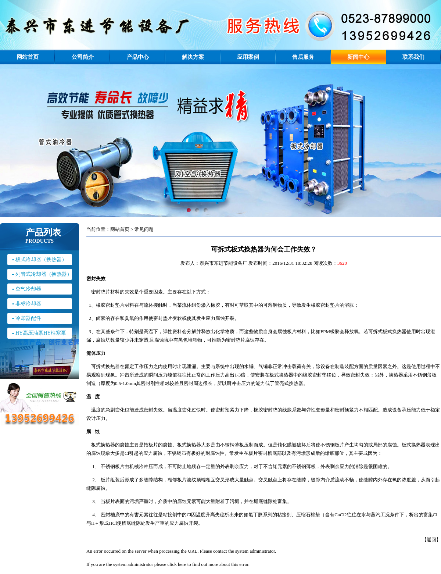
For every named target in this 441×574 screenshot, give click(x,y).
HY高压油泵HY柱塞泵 (40, 333)
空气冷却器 (28, 289)
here (182, 564)
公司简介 (83, 57)
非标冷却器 (28, 303)
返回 (431, 539)
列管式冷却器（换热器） (43, 274)
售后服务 (303, 57)
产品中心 (138, 57)
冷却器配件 (28, 318)
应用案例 (248, 57)
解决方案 (193, 57)
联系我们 (413, 57)
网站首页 (28, 57)
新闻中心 (358, 57)
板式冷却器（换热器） (41, 259)
